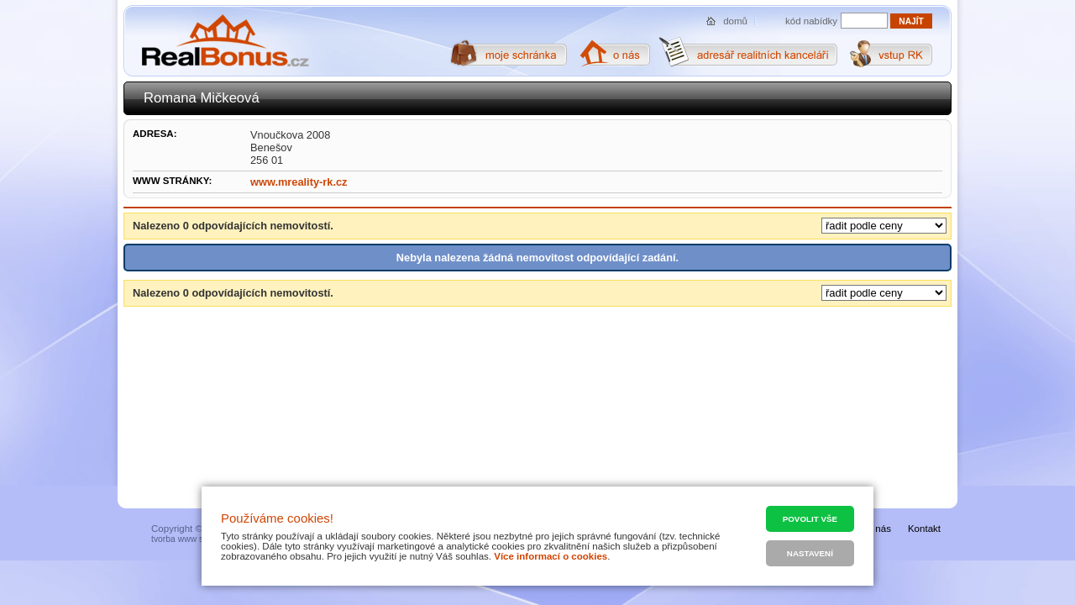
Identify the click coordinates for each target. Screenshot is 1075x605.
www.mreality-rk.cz (298, 182)
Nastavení (810, 553)
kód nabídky (811, 21)
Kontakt (924, 528)
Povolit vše (810, 518)
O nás (878, 528)
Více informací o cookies (550, 556)
